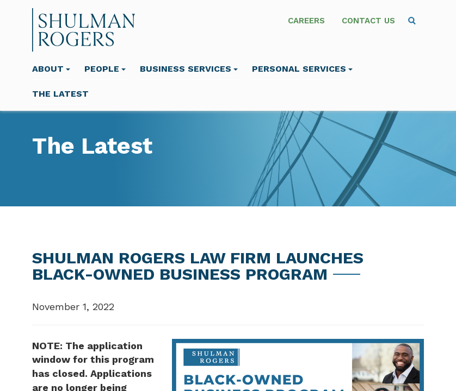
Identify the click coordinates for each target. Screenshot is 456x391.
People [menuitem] (105, 69)
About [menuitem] (51, 69)
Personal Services (302, 69)
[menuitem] (412, 21)
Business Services (189, 69)
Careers (306, 21)
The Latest (60, 94)
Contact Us (368, 21)
